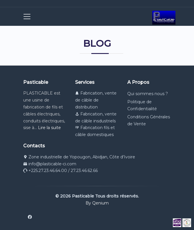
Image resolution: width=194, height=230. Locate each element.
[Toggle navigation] (25, 16)
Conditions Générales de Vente (148, 120)
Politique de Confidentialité (142, 105)
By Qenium (97, 203)
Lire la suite (49, 127)
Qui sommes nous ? (147, 93)
